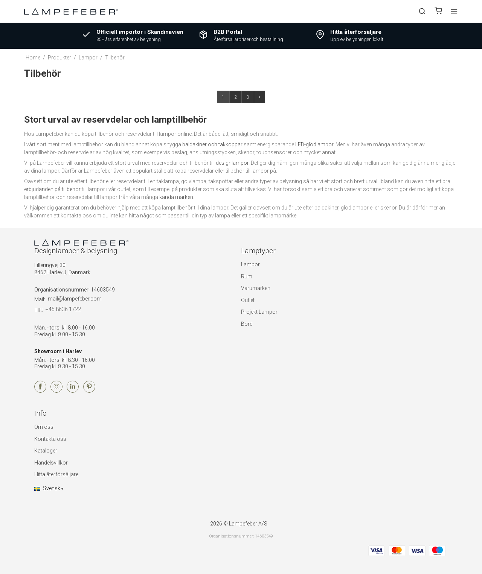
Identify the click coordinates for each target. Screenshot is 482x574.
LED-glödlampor (314, 144)
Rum (246, 276)
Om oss (43, 427)
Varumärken (255, 288)
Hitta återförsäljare (56, 474)
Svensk (47, 488)
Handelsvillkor (51, 463)
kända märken (176, 197)
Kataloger (45, 451)
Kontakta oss (50, 439)
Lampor (250, 264)
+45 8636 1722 (63, 309)
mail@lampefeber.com (75, 299)
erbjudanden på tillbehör (52, 189)
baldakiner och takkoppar (212, 144)
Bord (247, 324)
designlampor (232, 163)
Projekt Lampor (259, 312)
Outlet (248, 300)
